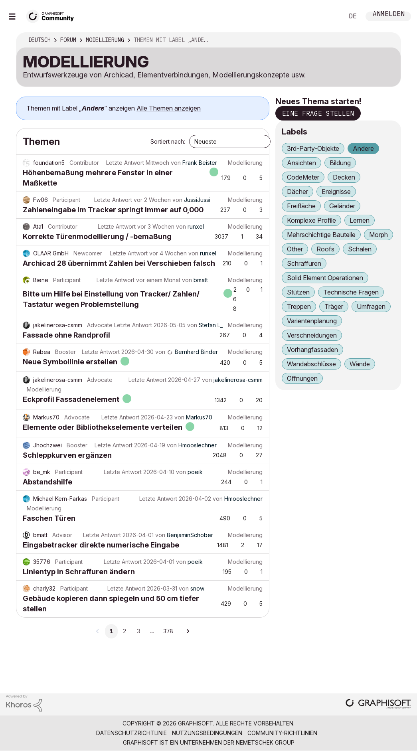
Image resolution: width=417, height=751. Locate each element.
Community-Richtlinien (282, 732)
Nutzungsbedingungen (207, 732)
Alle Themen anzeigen (168, 108)
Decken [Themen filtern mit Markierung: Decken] (344, 177)
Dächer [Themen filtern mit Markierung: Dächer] (297, 192)
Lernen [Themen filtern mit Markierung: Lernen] (360, 220)
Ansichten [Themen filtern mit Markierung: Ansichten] (301, 163)
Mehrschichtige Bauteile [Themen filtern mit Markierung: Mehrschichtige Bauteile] (321, 235)
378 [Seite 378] (168, 631)
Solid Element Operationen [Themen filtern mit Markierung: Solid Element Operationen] (325, 278)
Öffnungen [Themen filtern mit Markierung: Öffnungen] (302, 378)
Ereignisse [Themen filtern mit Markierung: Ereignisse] (336, 192)
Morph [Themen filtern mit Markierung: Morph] (378, 235)
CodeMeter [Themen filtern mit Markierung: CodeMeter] (303, 177)
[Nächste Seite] (187, 631)
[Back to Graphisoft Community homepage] (52, 15)
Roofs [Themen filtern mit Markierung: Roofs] (325, 249)
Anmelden (389, 15)
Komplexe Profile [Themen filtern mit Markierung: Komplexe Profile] (311, 220)
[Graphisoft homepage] (378, 704)
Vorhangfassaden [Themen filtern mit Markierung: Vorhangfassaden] (312, 350)
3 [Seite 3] (138, 631)
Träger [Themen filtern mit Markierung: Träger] (333, 306)
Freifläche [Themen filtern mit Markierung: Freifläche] (301, 206)
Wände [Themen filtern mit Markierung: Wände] (360, 364)
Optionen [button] (389, 40)
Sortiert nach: (167, 141)
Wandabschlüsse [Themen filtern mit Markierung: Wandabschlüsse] (311, 364)
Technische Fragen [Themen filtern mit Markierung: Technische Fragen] (351, 292)
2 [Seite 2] (124, 631)
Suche (328, 16)
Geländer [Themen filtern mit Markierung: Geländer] (342, 206)
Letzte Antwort (125, 162)
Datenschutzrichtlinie (131, 732)
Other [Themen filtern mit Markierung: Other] (295, 249)
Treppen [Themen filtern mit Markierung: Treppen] (299, 306)
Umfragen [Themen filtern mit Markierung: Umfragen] (371, 306)
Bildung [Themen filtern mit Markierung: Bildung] (340, 163)
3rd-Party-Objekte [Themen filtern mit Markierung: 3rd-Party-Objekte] (313, 148)
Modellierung (245, 162)
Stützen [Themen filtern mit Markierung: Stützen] (298, 292)
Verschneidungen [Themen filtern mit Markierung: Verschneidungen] (312, 335)
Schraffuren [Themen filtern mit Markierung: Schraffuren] (304, 263)
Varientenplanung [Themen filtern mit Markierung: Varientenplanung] (312, 321)
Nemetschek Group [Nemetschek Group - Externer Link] (265, 742)
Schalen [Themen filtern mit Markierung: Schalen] (360, 249)
